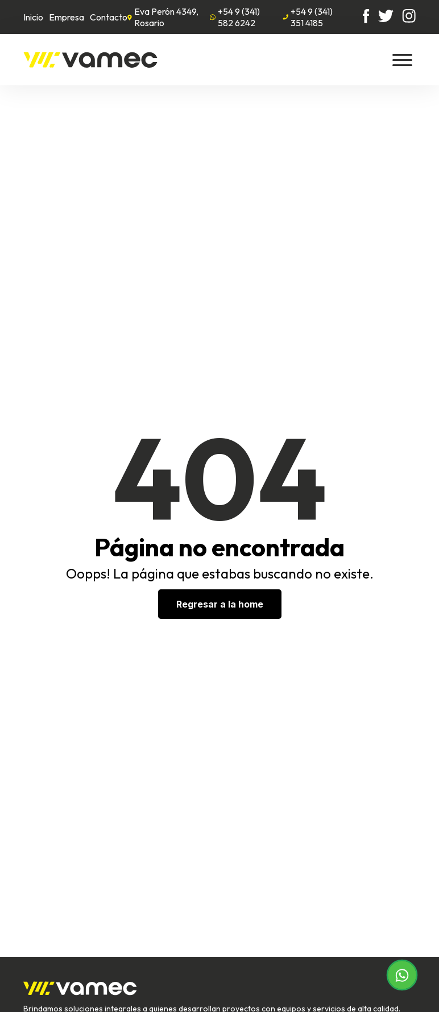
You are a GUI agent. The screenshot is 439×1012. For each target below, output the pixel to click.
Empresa (66, 17)
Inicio (33, 17)
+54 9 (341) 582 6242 (235, 17)
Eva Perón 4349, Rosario (162, 17)
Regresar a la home (219, 604)
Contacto (108, 17)
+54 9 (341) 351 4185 (308, 17)
